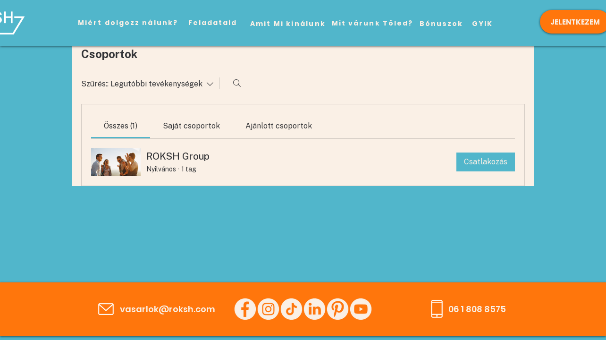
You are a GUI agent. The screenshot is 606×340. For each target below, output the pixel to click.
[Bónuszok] (441, 23)
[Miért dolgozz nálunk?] (128, 22)
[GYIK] (482, 23)
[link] (120, 125)
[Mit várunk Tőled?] (372, 23)
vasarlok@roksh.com (167, 309)
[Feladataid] (212, 22)
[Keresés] (237, 83)
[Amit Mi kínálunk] (288, 23)
